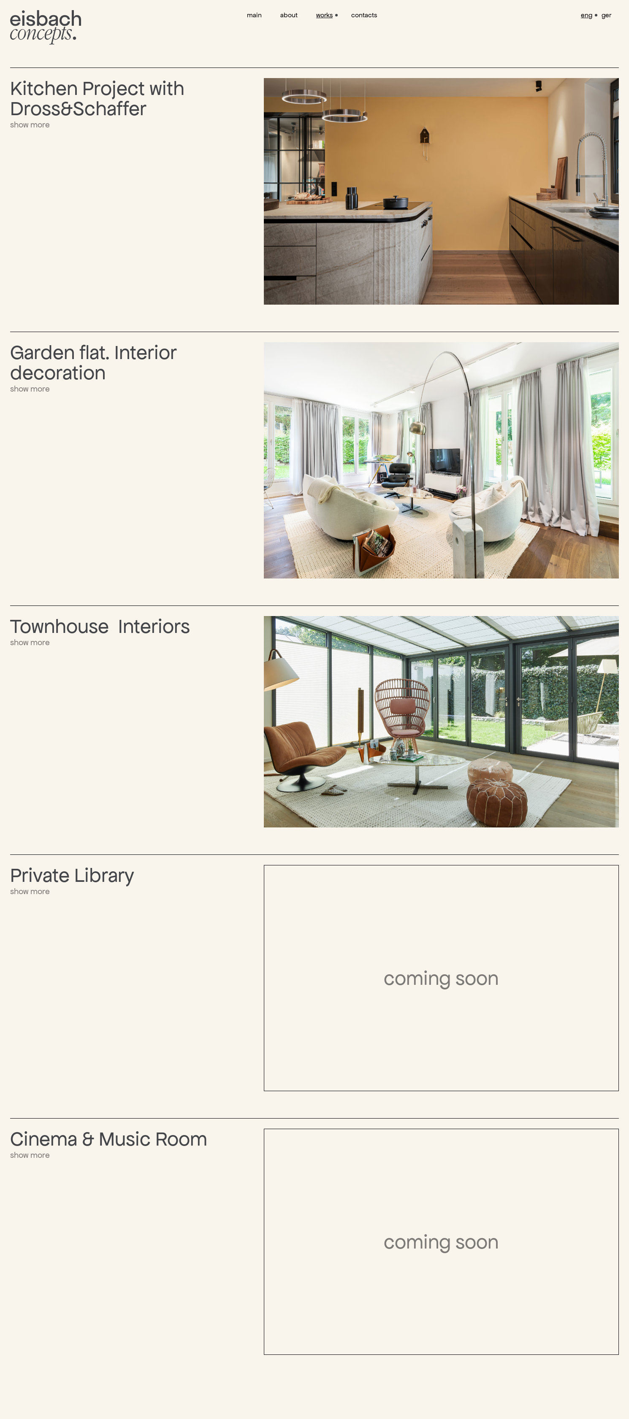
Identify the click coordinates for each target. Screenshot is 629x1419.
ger (606, 15)
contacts (364, 15)
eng (586, 15)
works (324, 15)
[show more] (137, 104)
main (254, 15)
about (289, 15)
